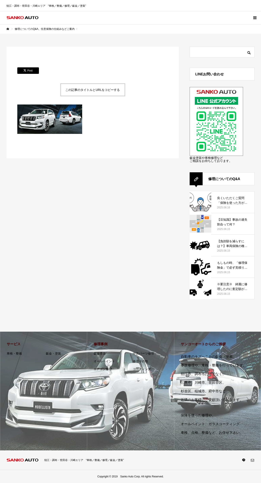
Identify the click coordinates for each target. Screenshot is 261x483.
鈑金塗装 (100, 353)
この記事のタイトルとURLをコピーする (92, 90)
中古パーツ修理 (143, 353)
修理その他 (140, 361)
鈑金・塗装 (53, 353)
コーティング (142, 369)
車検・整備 (14, 353)
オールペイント (104, 361)
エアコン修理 (103, 369)
